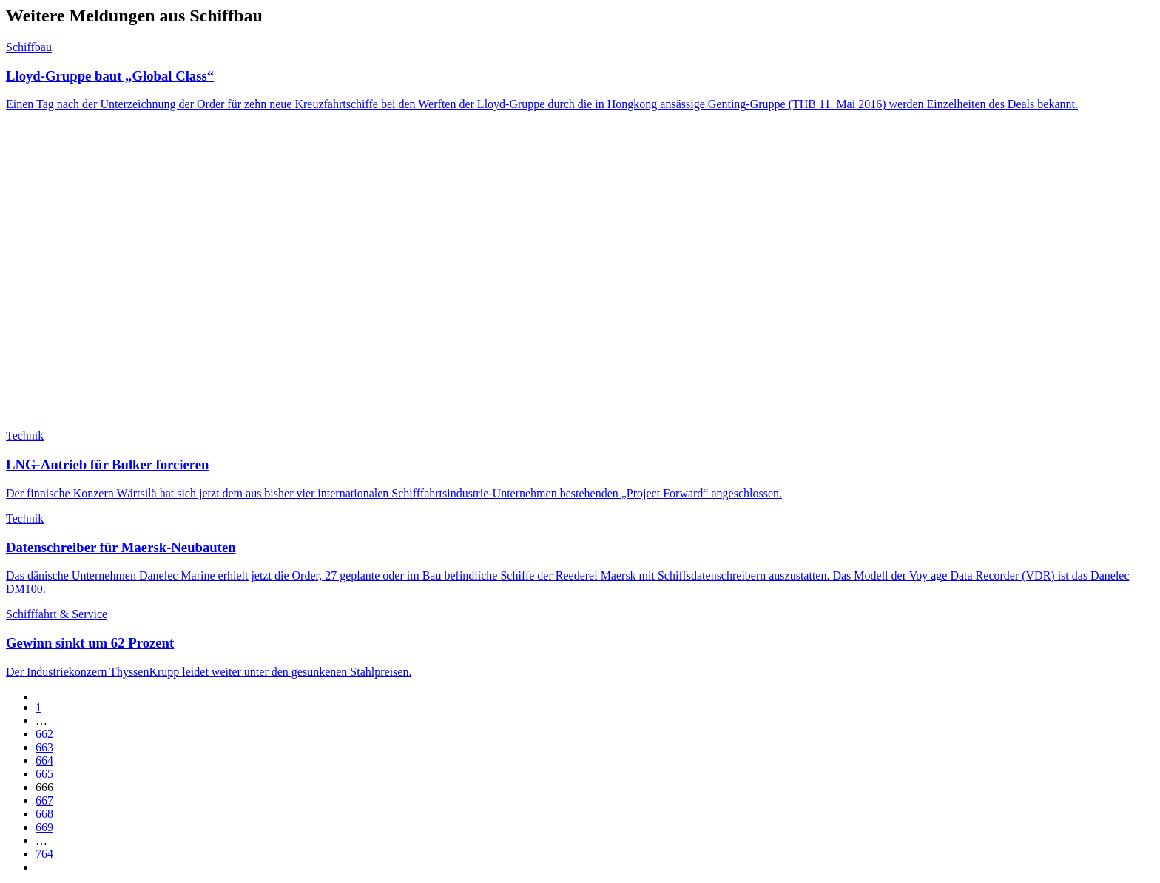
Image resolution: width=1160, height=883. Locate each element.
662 (44, 734)
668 (44, 814)
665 (44, 774)
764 (44, 853)
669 (44, 827)
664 (44, 760)
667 (44, 800)
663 (44, 747)
